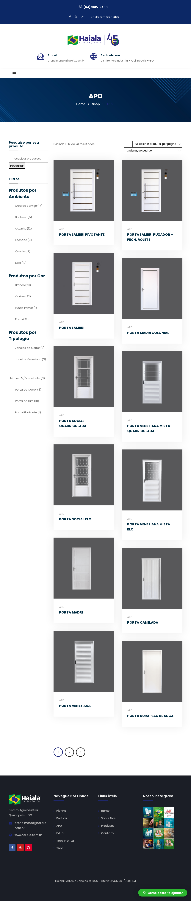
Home (105, 811)
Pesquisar (17, 166)
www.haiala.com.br (28, 835)
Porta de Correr (28, 390)
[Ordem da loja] (153, 151)
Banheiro (23, 217)
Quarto (22, 252)
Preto (22, 320)
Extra (60, 834)
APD (61, 229)
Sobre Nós (108, 819)
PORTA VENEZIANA (75, 706)
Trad (59, 848)
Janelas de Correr (30, 348)
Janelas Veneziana (30, 359)
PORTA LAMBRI (71, 328)
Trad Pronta (65, 841)
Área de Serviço (29, 206)
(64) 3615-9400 (93, 7)
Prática (61, 819)
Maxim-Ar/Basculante (27, 378)
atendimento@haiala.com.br (66, 61)
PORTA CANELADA (142, 622)
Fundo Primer (26, 308)
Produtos (108, 826)
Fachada (23, 240)
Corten (23, 297)
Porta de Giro (27, 401)
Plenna (61, 811)
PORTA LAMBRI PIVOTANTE (82, 234)
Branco (23, 285)
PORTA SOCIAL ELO (75, 519)
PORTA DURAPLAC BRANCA (150, 716)
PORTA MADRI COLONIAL (148, 333)
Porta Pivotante (28, 412)
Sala (21, 263)
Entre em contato (105, 17)
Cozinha (23, 229)
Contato (107, 834)
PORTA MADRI (71, 612)
